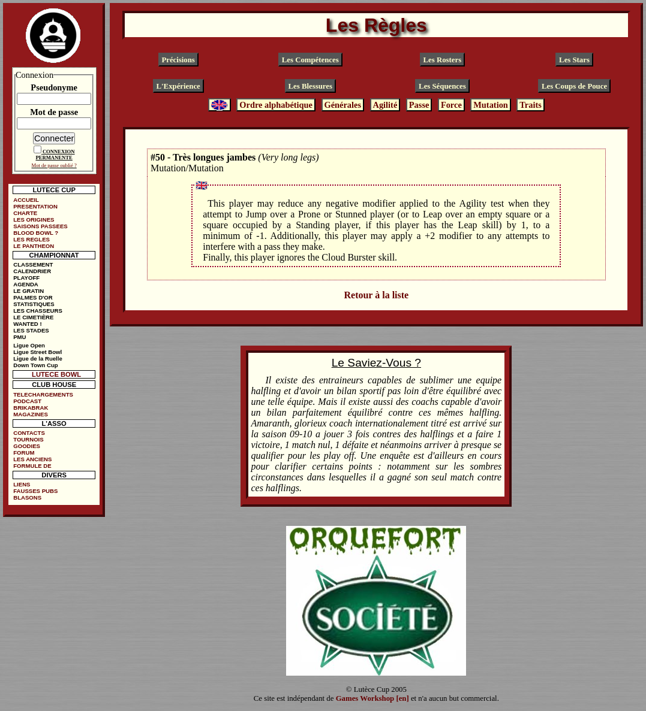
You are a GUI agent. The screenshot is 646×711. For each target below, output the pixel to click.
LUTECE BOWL (56, 374)
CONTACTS (29, 432)
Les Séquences (442, 86)
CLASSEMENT (33, 264)
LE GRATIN (28, 291)
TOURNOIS (28, 439)
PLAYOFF (26, 277)
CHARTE (25, 213)
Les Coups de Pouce (574, 86)
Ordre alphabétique (276, 105)
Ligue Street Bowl (37, 352)
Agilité (385, 105)
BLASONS (27, 497)
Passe (419, 105)
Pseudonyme (54, 87)
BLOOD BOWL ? (35, 232)
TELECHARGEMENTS (43, 394)
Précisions (177, 60)
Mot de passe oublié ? (54, 165)
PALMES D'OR (33, 297)
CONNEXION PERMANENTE (54, 155)
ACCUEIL (26, 199)
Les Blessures (310, 86)
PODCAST (27, 401)
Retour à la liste (376, 295)
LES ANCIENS (32, 459)
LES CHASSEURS (37, 310)
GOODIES (26, 446)
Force (451, 105)
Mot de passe (54, 112)
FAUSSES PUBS (35, 491)
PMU (19, 337)
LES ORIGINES (33, 219)
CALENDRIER (32, 271)
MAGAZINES (30, 414)
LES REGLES (31, 239)
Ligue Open (29, 345)
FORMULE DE (32, 465)
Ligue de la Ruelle (37, 358)
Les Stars (574, 60)
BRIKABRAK (30, 407)
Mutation (490, 105)
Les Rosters (442, 60)
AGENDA (25, 284)
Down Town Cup (35, 365)
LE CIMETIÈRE (33, 317)
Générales (342, 105)
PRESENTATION (35, 206)
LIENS (21, 484)
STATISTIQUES (33, 304)
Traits (530, 105)
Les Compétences (310, 60)
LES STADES (31, 330)
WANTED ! (27, 323)
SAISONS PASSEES (40, 226)
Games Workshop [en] (372, 698)
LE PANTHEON (33, 246)
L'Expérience (178, 86)
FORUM (23, 452)
